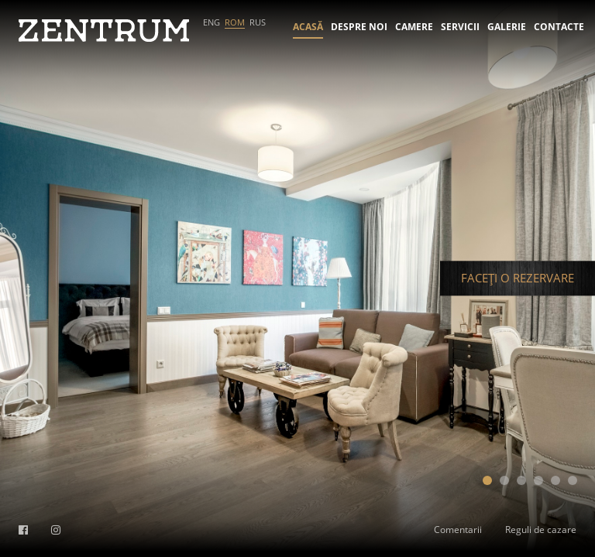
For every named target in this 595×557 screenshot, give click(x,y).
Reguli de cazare (540, 529)
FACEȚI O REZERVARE (517, 277)
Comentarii (458, 529)
